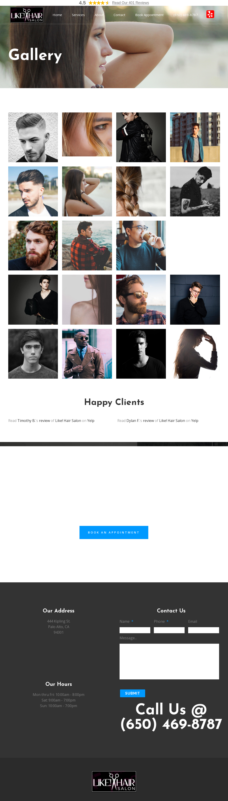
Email (192, 621)
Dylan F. (132, 420)
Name (126, 621)
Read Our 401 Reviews (130, 3)
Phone (161, 621)
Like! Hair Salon (68, 420)
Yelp (90, 420)
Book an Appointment (114, 532)
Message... (128, 638)
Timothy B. (26, 420)
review (44, 420)
